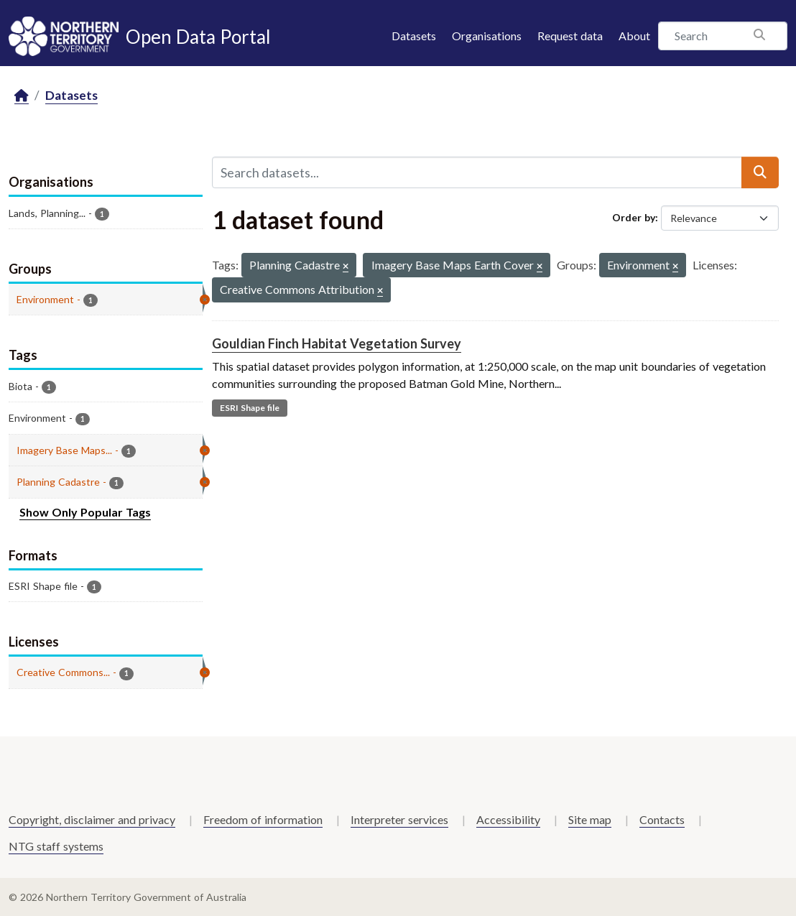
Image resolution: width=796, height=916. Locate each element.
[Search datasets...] (477, 172)
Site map (589, 819)
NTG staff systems (56, 846)
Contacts (662, 819)
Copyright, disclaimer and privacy (92, 819)
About (634, 35)
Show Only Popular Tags (85, 512)
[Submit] (760, 172)
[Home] (21, 96)
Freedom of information (263, 819)
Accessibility (508, 819)
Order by (633, 217)
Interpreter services (399, 819)
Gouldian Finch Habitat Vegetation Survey (336, 343)
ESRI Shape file (249, 407)
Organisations (487, 35)
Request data (570, 35)
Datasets (414, 35)
